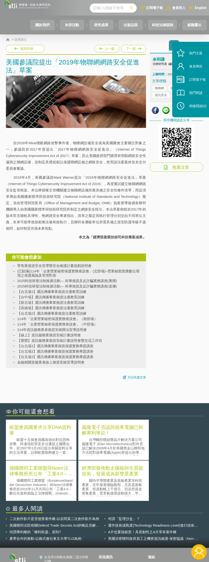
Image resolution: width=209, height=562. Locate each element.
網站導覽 (108, 543)
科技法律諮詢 (160, 25)
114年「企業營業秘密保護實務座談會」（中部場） (57, 324)
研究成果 (96, 25)
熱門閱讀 (193, 99)
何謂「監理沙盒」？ (124, 477)
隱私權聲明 (109, 523)
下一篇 (133, 48)
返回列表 (26, 49)
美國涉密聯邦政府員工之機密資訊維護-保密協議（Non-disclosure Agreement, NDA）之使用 (151, 497)
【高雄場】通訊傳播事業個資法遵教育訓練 (50, 308)
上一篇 (106, 48)
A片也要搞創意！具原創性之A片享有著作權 (142, 491)
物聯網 (159, 89)
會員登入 (178, 8)
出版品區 (127, 25)
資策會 (156, 523)
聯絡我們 (108, 536)
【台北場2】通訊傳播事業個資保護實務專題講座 (55, 351)
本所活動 (65, 25)
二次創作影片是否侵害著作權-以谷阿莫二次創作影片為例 (54, 477)
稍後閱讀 (195, 112)
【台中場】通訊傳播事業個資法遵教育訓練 (50, 297)
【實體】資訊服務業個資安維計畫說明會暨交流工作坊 (59, 340)
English (201, 8)
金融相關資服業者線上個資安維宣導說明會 (50, 362)
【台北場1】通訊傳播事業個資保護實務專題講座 (55, 346)
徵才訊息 (108, 529)
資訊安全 (161, 96)
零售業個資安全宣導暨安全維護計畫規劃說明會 (54, 266)
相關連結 (176, 523)
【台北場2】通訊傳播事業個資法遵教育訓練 (51, 313)
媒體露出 (194, 25)
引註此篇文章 (137, 377)
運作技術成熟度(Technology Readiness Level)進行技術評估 (153, 484)
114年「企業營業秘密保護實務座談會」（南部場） (57, 319)
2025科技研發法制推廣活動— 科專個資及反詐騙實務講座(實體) (67, 281)
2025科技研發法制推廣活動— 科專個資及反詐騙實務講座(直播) (67, 286)
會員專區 (193, 73)
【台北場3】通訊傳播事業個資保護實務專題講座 (55, 357)
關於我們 (34, 25)
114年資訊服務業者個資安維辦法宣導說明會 (52, 330)
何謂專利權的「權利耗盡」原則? (35, 491)
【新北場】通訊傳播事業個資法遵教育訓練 (50, 302)
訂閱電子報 (154, 8)
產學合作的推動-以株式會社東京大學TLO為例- (45, 497)
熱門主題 (193, 60)
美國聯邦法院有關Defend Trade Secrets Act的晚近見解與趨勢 (54, 484)
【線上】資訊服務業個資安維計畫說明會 (49, 335)
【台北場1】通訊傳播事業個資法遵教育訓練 (51, 292)
